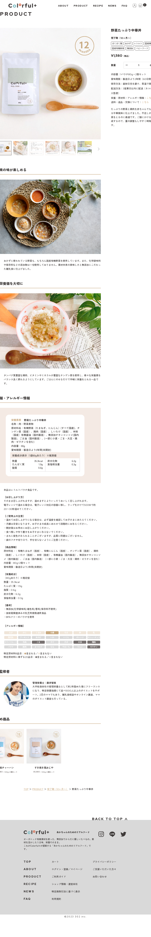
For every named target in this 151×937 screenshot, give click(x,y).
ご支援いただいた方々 (104, 869)
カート (55, 861)
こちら (145, 102)
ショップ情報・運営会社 (65, 884)
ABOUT (63, 5)
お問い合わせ (100, 876)
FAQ (124, 5)
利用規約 (56, 899)
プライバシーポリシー (104, 861)
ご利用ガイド (59, 876)
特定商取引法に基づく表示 (66, 891)
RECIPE (98, 5)
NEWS (112, 5)
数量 (113, 65)
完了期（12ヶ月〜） (57, 789)
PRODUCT (81, 5)
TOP (26, 789)
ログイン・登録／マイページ (67, 869)
